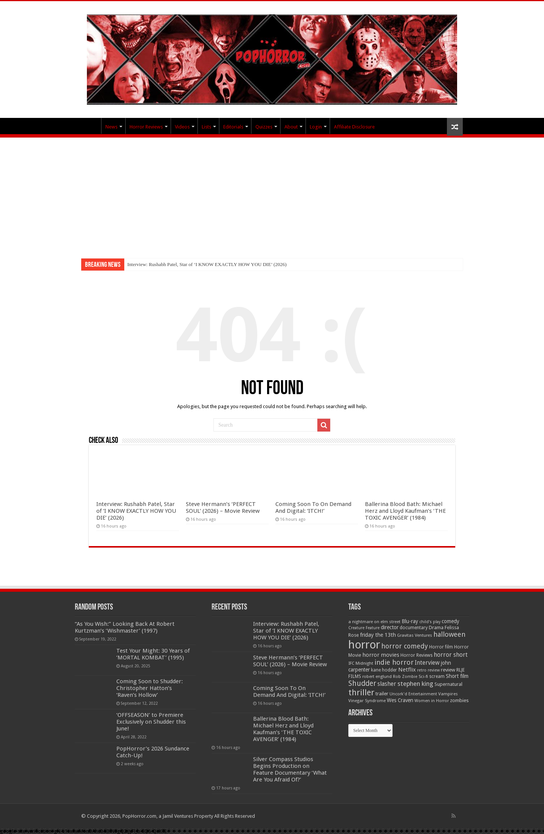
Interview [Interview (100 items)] (427, 662)
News (111, 127)
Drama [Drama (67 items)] (436, 627)
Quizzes (263, 127)
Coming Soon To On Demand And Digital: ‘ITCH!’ (313, 507)
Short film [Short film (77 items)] (457, 676)
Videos (182, 127)
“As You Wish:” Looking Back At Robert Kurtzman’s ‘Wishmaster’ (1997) (125, 627)
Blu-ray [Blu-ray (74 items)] (410, 621)
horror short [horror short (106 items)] (451, 654)
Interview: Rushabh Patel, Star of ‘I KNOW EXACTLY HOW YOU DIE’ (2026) (207, 264)
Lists (206, 127)
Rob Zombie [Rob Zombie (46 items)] (405, 676)
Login (316, 127)
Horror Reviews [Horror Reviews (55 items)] (416, 655)
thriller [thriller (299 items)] (361, 692)
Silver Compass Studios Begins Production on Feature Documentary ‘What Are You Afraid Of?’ (290, 769)
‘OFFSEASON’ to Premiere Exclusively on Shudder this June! (151, 722)
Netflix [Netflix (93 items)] (407, 669)
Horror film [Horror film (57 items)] (441, 647)
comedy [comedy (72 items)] (450, 621)
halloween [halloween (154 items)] (449, 634)
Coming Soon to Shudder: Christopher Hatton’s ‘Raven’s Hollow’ (149, 688)
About (291, 127)
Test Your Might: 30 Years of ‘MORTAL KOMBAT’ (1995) (153, 654)
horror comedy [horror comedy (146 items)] (404, 646)
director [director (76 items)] (390, 627)
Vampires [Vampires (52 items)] (448, 693)
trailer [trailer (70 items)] (382, 693)
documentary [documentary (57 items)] (414, 627)
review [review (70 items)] (448, 670)
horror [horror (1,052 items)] (364, 644)
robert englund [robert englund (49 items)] (377, 676)
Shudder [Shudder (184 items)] (362, 683)
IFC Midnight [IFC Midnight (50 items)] (360, 663)
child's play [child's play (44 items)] (429, 621)
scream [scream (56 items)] (437, 676)
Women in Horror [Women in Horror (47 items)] (431, 700)
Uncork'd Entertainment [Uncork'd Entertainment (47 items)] (413, 694)
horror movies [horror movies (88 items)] (380, 654)
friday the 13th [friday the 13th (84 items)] (378, 635)
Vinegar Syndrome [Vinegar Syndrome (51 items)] (367, 700)
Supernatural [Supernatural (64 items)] (448, 684)
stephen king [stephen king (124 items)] (415, 683)
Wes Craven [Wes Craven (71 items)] (400, 700)
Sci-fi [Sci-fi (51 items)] (423, 676)
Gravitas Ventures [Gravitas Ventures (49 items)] (414, 635)
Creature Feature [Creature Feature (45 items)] (364, 627)
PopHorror (91, 126)
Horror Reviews (146, 127)
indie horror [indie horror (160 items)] (394, 662)
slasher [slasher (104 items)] (386, 683)
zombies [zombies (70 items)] (459, 700)
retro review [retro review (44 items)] (428, 670)
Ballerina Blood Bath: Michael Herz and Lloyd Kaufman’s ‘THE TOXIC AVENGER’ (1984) (405, 511)
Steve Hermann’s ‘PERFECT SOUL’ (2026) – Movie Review (223, 507)
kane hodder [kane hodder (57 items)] (384, 670)
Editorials (233, 127)
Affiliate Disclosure (354, 127)
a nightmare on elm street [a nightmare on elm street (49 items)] (374, 621)
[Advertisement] (272, 194)
